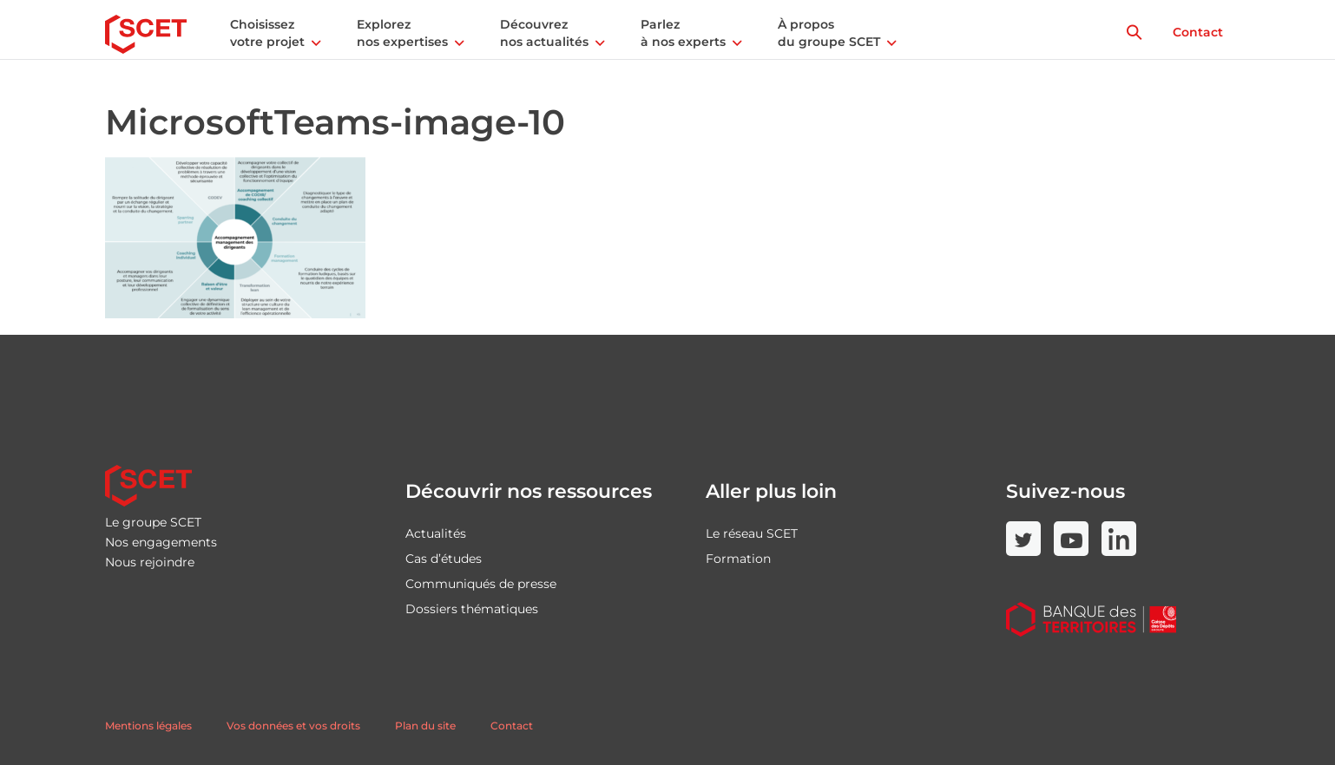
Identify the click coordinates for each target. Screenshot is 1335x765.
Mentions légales (148, 725)
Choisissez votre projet (267, 32)
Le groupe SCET (153, 522)
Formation (738, 558)
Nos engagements (161, 542)
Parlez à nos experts (683, 32)
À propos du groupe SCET (829, 32)
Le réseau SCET (752, 533)
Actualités (435, 533)
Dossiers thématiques (471, 609)
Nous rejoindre (149, 562)
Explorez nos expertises (402, 32)
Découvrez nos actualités (544, 32)
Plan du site (425, 725)
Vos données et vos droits (293, 725)
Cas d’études (443, 558)
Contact (1198, 32)
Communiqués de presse (480, 584)
